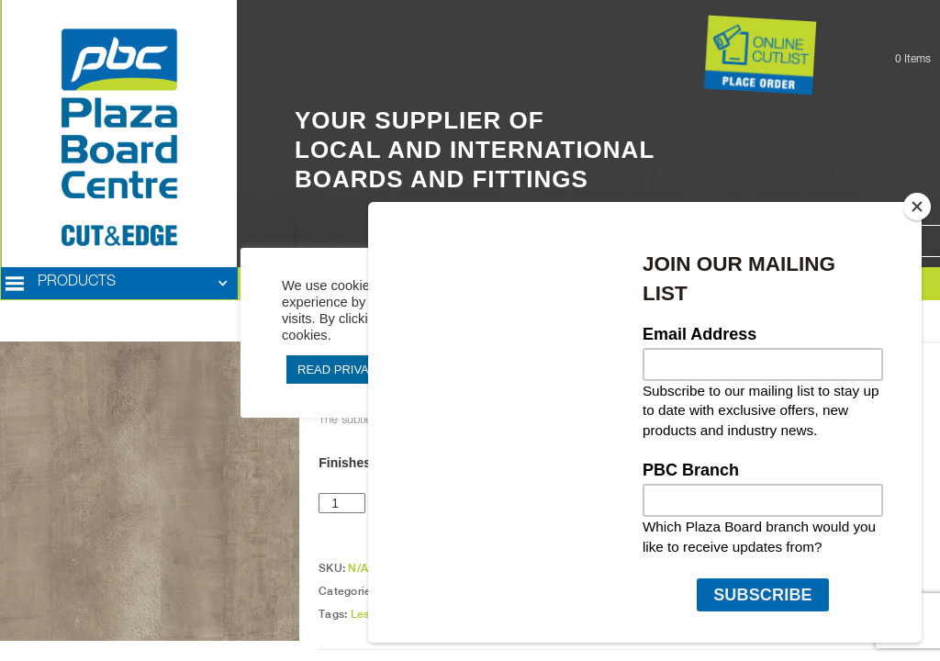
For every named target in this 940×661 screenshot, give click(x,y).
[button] (119, 283)
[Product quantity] (342, 503)
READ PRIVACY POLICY (364, 369)
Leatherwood (385, 614)
